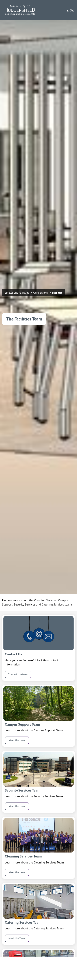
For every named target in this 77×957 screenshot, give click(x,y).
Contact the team (18, 674)
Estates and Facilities (17, 292)
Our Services (40, 292)
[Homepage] (20, 10)
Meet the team (17, 740)
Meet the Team (17, 938)
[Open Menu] (70, 10)
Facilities (57, 292)
